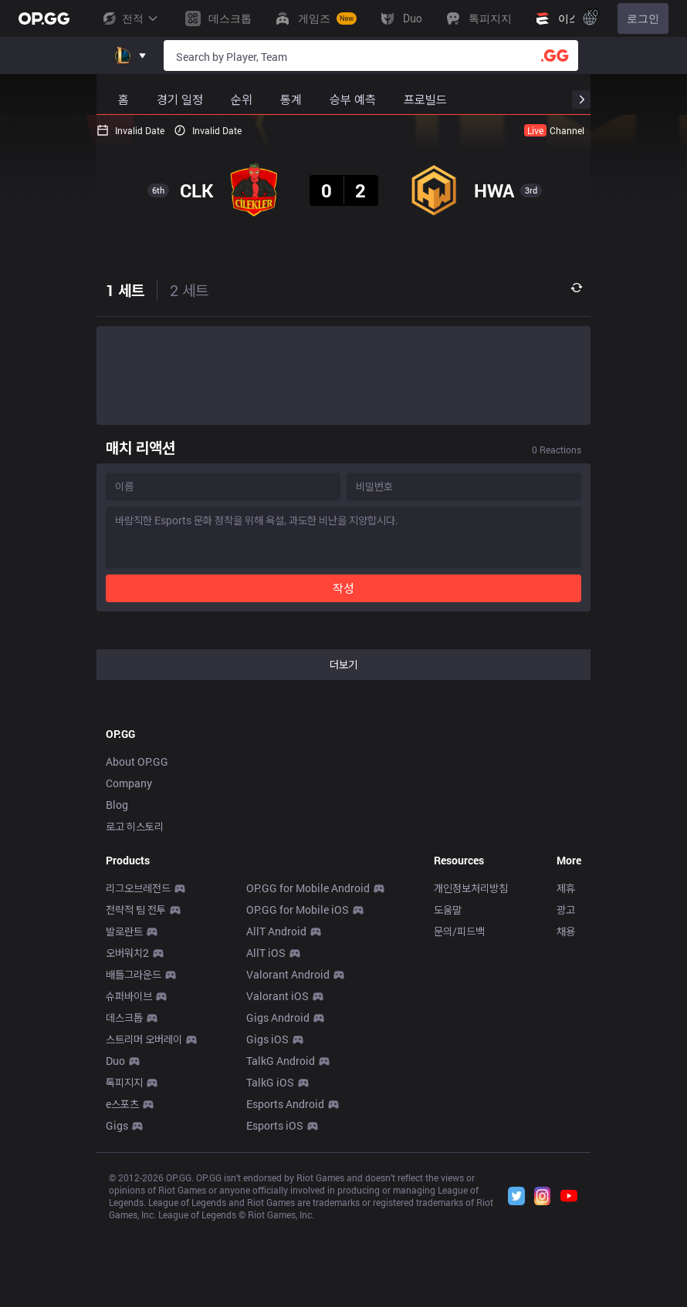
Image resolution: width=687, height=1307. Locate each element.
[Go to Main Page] (44, 18)
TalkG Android (280, 1060)
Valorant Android (288, 974)
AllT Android (276, 931)
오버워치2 (127, 952)
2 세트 (189, 290)
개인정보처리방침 (471, 888)
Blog (117, 804)
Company (129, 783)
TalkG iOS (270, 1082)
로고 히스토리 (135, 826)
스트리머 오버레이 (144, 1039)
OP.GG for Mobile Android (308, 888)
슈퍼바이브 (129, 996)
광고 (566, 909)
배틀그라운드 (133, 974)
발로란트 (124, 931)
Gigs (117, 1125)
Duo (115, 1060)
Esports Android (285, 1103)
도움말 (448, 909)
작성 (343, 588)
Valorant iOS (277, 996)
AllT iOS (266, 952)
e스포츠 (122, 1103)
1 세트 (125, 290)
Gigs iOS (267, 1039)
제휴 (566, 888)
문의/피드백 (459, 931)
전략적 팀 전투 (136, 909)
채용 (566, 931)
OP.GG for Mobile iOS (297, 909)
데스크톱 (124, 1017)
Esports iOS (274, 1125)
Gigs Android (278, 1017)
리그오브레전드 (138, 888)
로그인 (643, 18)
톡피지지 (124, 1082)
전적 (129, 18)
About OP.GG (137, 761)
